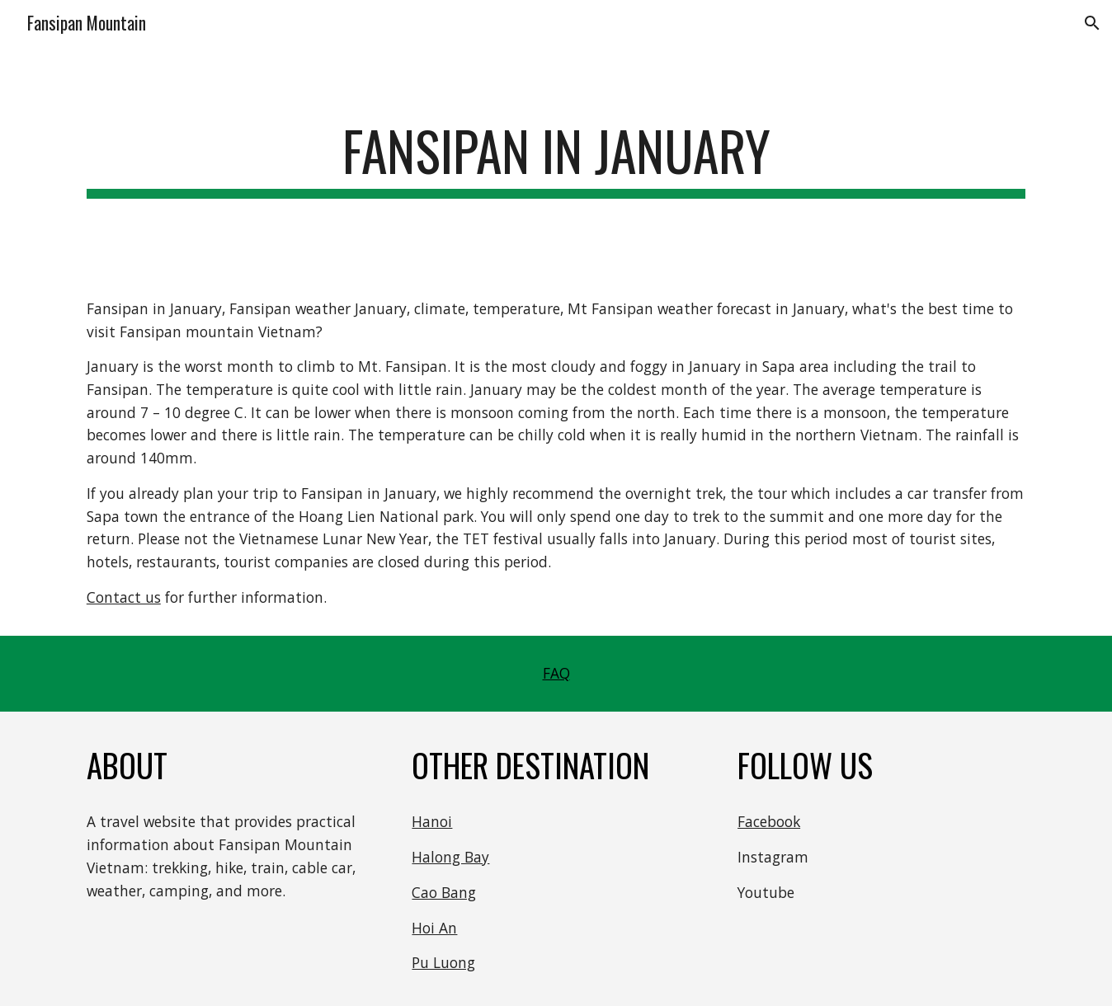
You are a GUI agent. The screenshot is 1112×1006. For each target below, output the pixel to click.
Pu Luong (443, 962)
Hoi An (434, 928)
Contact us (124, 597)
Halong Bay (450, 857)
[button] (1092, 23)
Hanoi (432, 821)
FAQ (556, 673)
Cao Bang (444, 892)
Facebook (768, 821)
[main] (556, 158)
